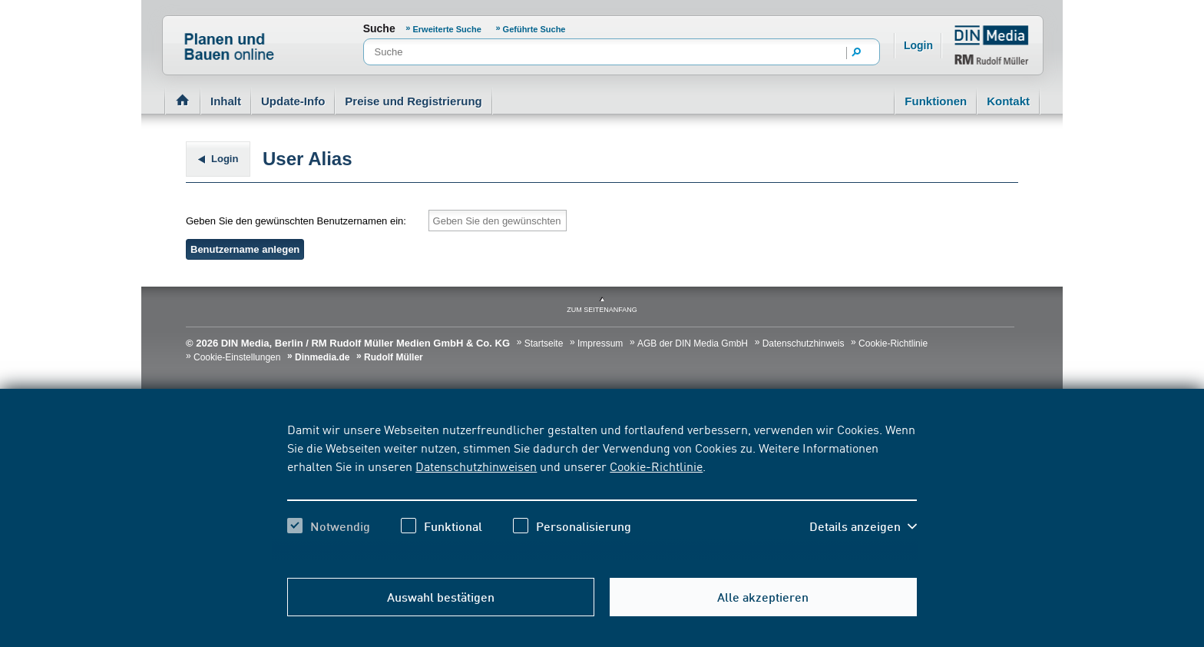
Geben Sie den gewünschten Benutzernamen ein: (296, 221)
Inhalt (225, 101)
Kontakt (1008, 101)
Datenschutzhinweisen (476, 465)
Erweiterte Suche (447, 29)
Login (918, 45)
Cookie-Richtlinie (656, 465)
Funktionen (936, 101)
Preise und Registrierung (413, 101)
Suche (379, 28)
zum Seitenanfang (602, 310)
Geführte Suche (534, 29)
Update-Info (293, 101)
